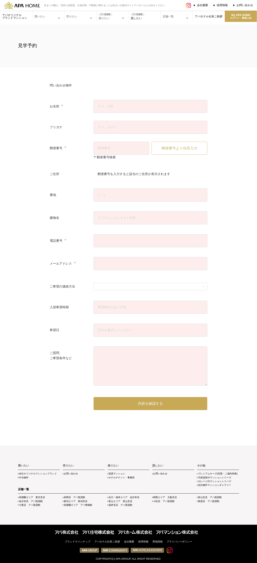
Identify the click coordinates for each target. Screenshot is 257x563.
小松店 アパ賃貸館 (163, 501)
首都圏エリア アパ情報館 (78, 505)
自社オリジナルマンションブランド (38, 473)
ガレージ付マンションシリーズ (214, 481)
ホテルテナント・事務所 (122, 477)
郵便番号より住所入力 (179, 148)
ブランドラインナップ (77, 541)
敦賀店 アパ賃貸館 (208, 501)
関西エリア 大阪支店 (165, 497)
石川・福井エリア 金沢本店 (124, 497)
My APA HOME (240, 16)
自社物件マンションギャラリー (214, 485)
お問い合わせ (244, 5)
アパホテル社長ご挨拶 (208, 16)
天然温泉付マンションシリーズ (214, 477)
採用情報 (222, 5)
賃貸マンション (117, 473)
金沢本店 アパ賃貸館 (31, 501)
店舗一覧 (23, 489)
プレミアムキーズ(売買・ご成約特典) (217, 473)
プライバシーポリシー (179, 541)
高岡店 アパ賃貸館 (74, 497)
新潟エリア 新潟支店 (75, 501)
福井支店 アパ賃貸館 (120, 505)
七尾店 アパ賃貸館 (29, 505)
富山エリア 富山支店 (120, 501)
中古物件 (23, 477)
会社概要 (202, 5)
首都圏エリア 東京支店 (32, 497)
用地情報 (157, 541)
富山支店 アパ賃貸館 (210, 497)
